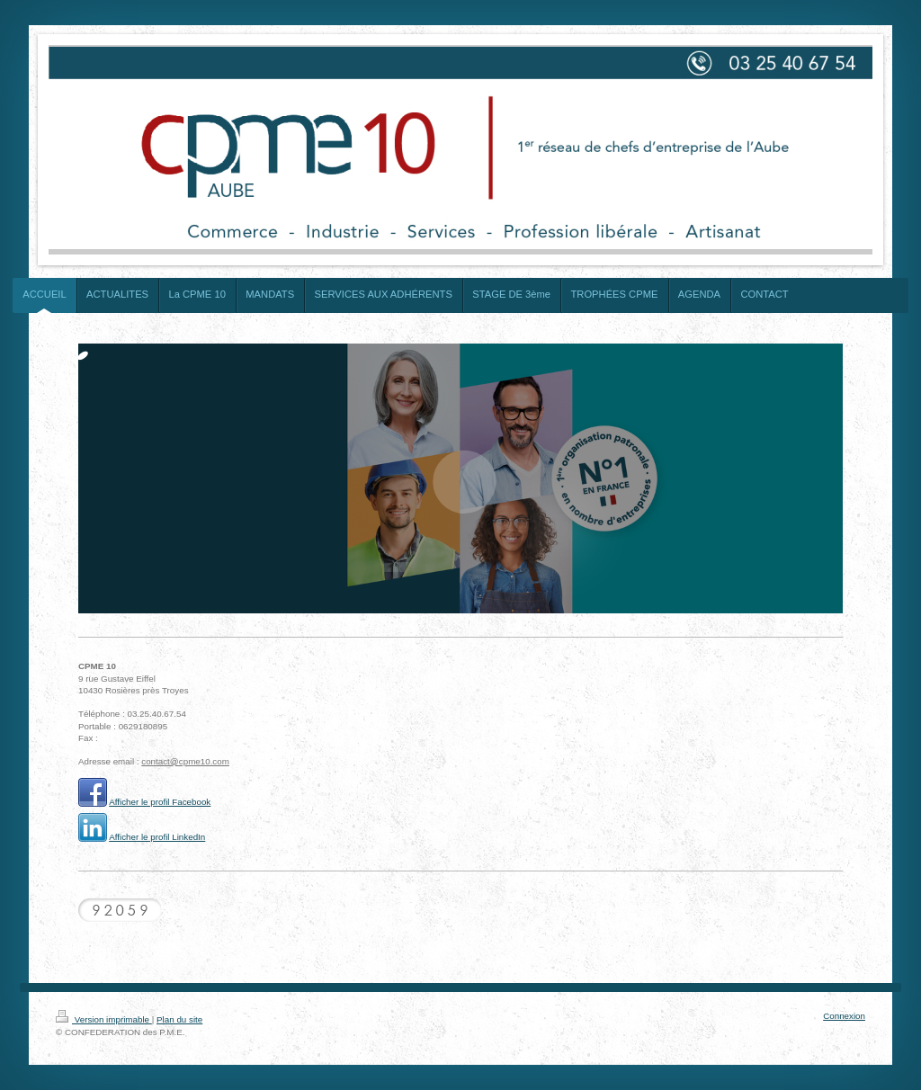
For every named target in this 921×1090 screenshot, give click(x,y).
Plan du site (179, 1019)
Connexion (844, 1016)
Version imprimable (104, 1019)
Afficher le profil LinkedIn (157, 837)
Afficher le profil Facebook (159, 802)
